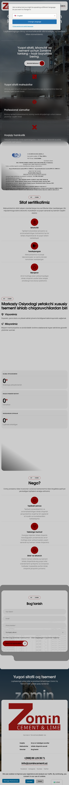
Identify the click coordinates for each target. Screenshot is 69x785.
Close (40, 781)
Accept (29, 781)
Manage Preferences (11, 781)
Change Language (34, 22)
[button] (34, 63)
